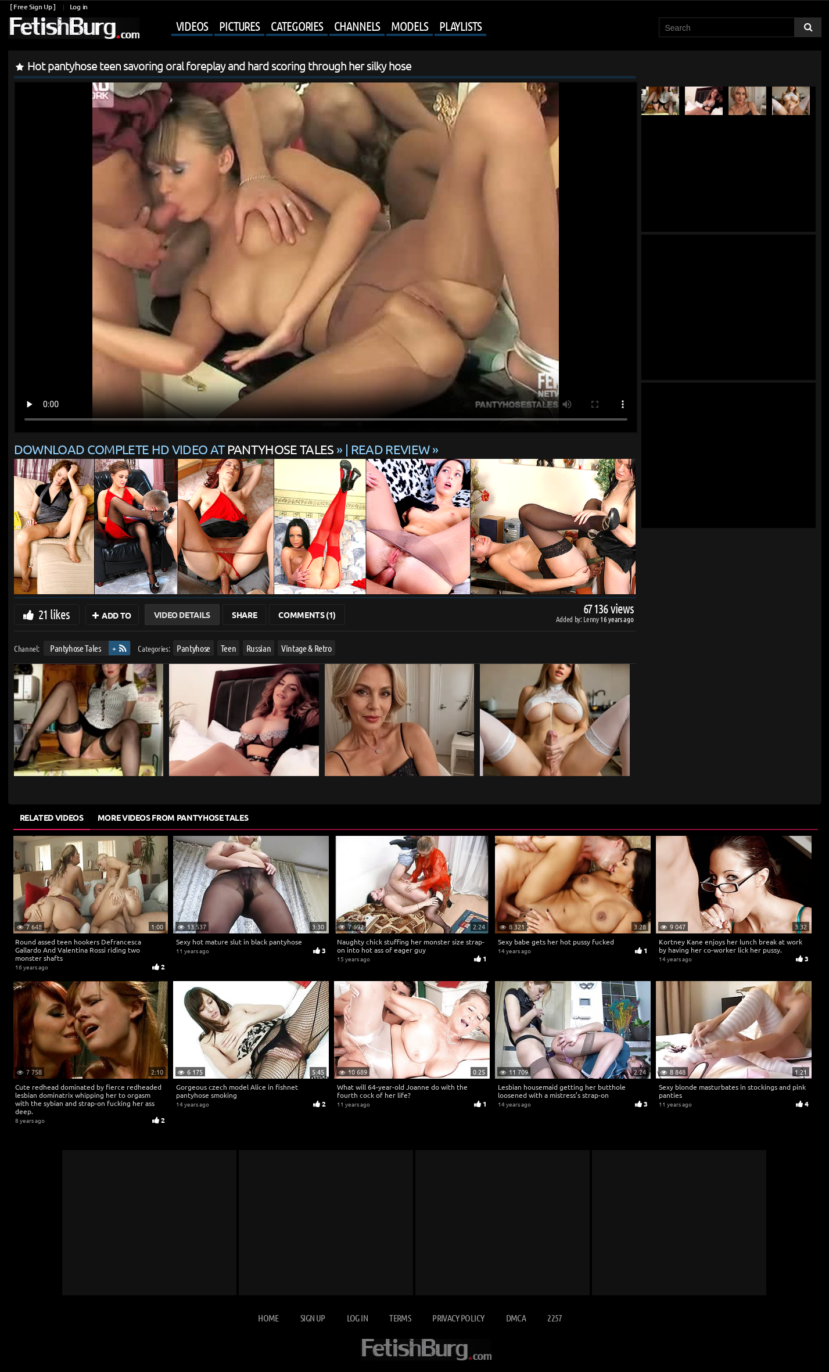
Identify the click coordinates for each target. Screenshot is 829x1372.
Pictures (239, 25)
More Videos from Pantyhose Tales (173, 817)
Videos (192, 25)
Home (268, 1317)
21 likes (54, 614)
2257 (554, 1317)
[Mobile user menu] (314, 26)
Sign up (312, 1317)
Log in (79, 7)
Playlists (460, 25)
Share (244, 614)
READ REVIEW (390, 449)
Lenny (591, 619)
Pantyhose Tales (75, 647)
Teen (228, 647)
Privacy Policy (458, 1317)
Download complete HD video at (175, 449)
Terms (400, 1317)
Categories (297, 25)
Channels (357, 25)
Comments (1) (307, 614)
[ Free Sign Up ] (33, 7)
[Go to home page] (73, 28)
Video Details (182, 614)
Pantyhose (193, 647)
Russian (258, 647)
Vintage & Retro (306, 647)
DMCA (516, 1317)
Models (409, 25)
